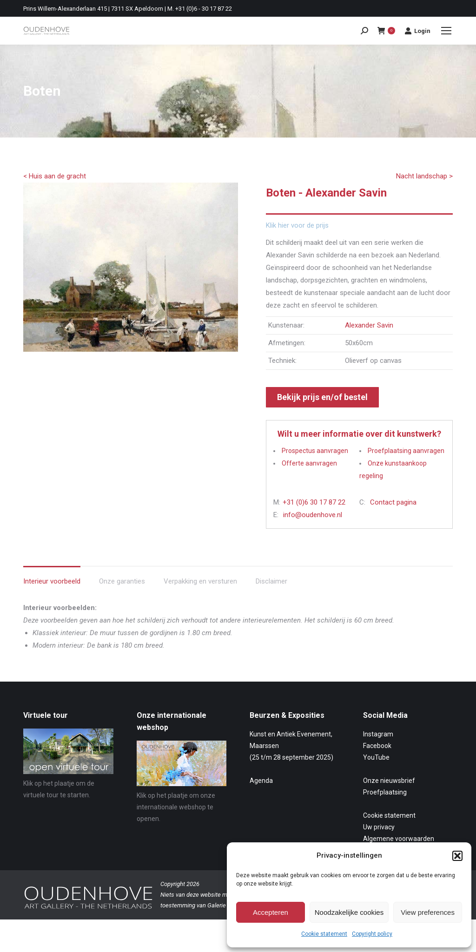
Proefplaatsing (385, 792)
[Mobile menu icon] (446, 30)
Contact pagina (393, 502)
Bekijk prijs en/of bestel (322, 397)
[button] (457, 855)
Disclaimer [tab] (271, 581)
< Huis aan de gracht (54, 176)
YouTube (376, 757)
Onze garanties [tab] (122, 581)
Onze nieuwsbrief (389, 780)
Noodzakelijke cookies (349, 912)
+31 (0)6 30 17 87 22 (314, 502)
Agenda (261, 780)
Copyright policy (372, 934)
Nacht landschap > (424, 176)
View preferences (428, 912)
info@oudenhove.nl (312, 515)
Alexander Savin (369, 325)
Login (417, 30)
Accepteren (270, 912)
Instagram (378, 734)
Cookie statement (324, 934)
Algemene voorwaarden (398, 838)
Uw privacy (379, 827)
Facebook (377, 745)
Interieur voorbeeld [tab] (51, 581)
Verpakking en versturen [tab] (200, 581)
